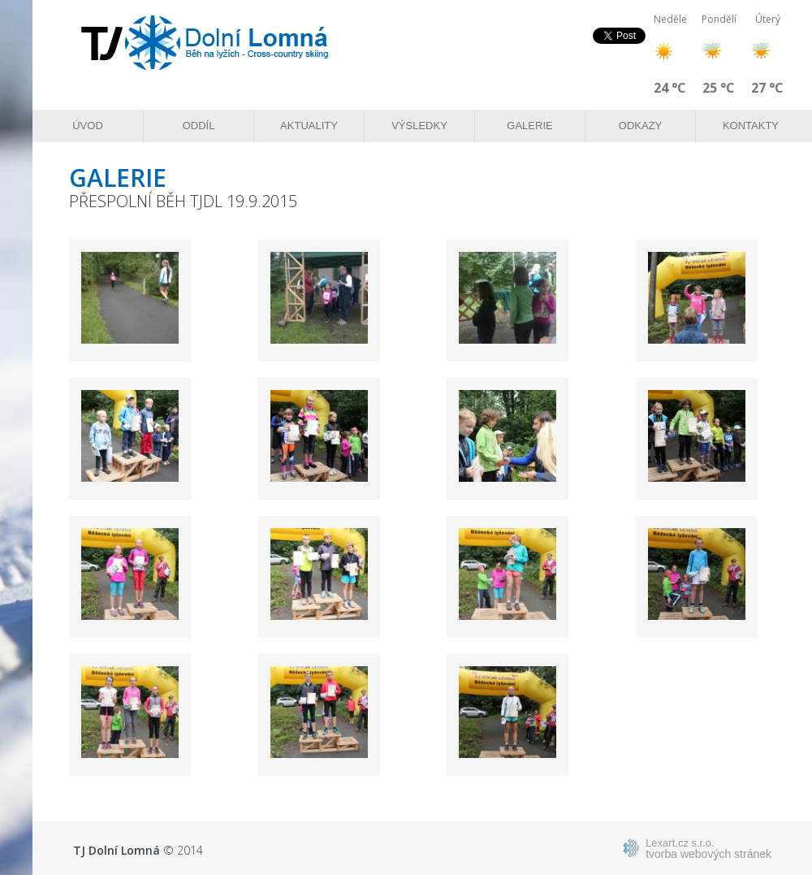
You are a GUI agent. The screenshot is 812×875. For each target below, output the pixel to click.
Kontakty (751, 125)
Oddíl (199, 125)
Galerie (529, 125)
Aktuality (309, 125)
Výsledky (419, 125)
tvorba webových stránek (708, 848)
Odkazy (640, 125)
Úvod (87, 125)
